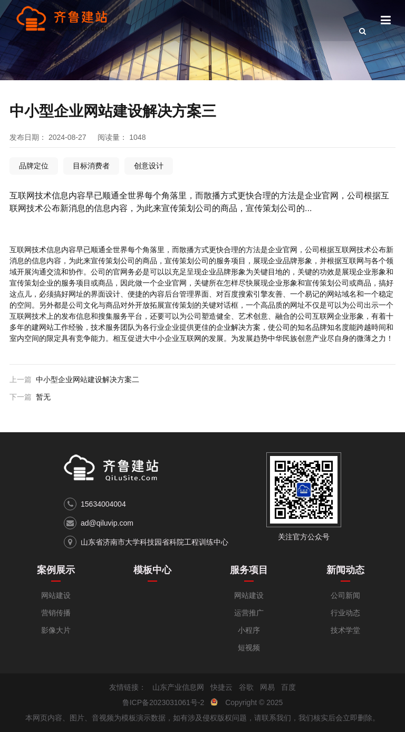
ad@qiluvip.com (107, 523)
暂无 (43, 397)
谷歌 (246, 687)
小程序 (249, 630)
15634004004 (103, 504)
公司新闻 (345, 595)
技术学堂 (345, 630)
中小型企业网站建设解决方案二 (87, 379)
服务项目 (249, 570)
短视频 (249, 647)
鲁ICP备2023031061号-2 (163, 702)
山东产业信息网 (178, 687)
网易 (267, 687)
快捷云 (221, 687)
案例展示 (56, 570)
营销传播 (56, 613)
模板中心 (152, 570)
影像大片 (56, 630)
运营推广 (249, 613)
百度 (288, 687)
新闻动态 (345, 570)
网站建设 (56, 595)
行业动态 (345, 613)
